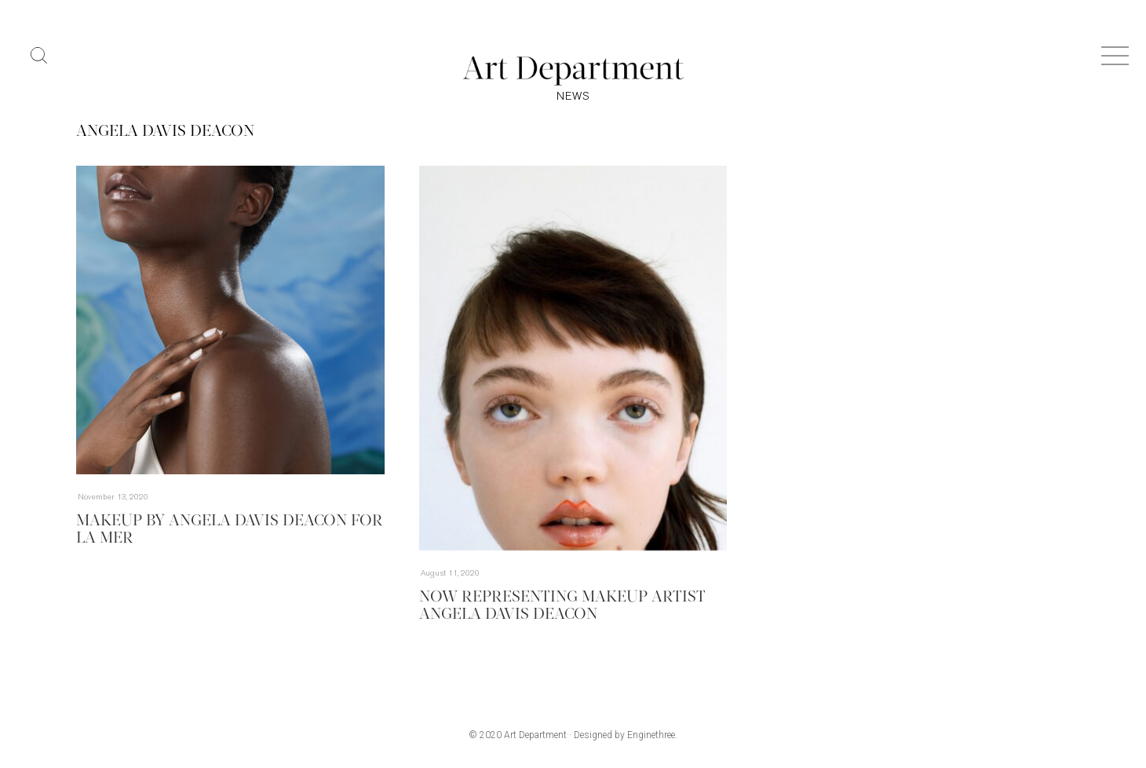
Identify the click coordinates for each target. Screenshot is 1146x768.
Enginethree (651, 735)
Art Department (535, 735)
